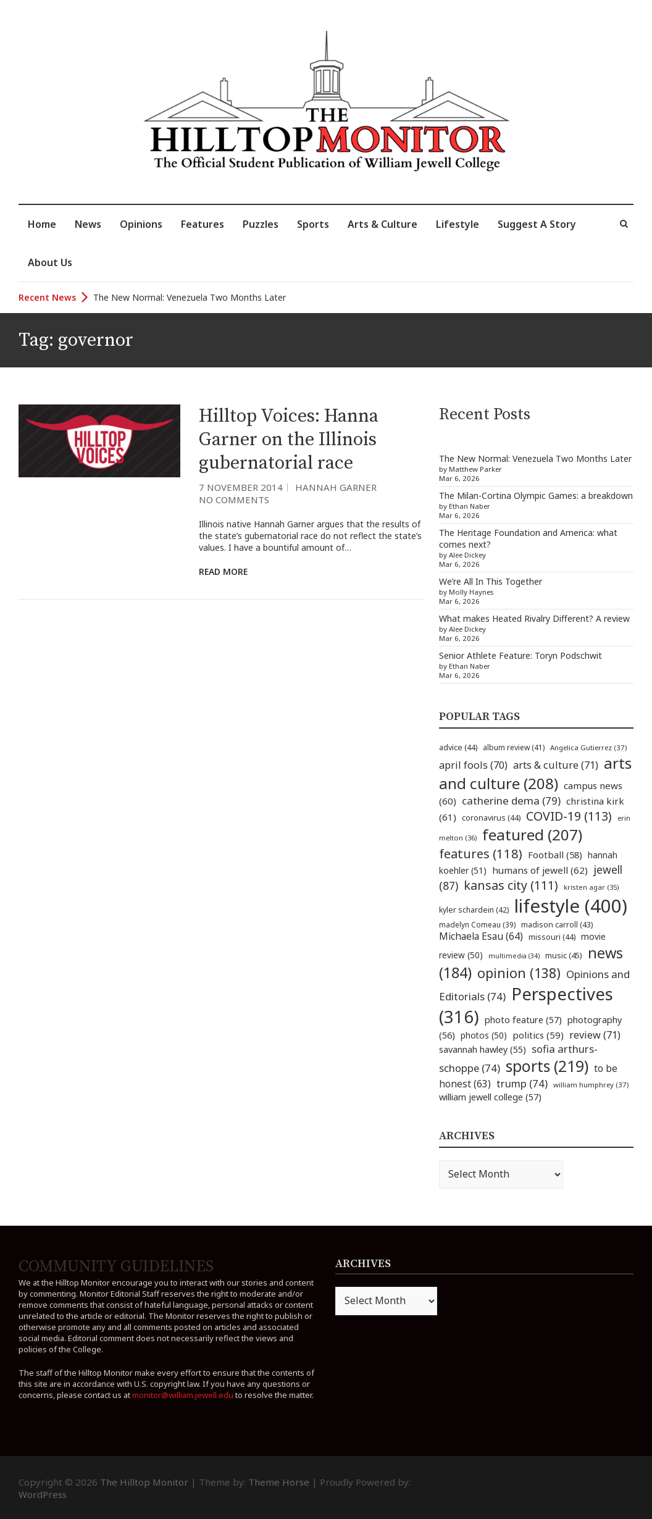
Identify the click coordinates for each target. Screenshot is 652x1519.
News (88, 224)
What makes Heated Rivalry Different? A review (534, 618)
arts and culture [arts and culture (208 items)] (535, 773)
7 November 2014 (241, 487)
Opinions (141, 224)
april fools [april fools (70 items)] (473, 765)
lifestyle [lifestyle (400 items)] (570, 905)
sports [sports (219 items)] (547, 1066)
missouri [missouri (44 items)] (552, 937)
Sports (313, 224)
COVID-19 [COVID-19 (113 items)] (569, 816)
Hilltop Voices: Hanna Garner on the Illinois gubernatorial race (288, 439)
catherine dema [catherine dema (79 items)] (511, 800)
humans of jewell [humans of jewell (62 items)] (540, 870)
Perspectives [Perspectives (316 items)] (526, 1005)
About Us (50, 262)
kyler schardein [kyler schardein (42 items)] (474, 910)
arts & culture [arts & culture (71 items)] (555, 765)
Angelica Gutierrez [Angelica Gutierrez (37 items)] (588, 747)
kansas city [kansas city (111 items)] (511, 885)
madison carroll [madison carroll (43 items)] (557, 924)
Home (42, 224)
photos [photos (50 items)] (484, 1035)
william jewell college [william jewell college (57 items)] (490, 1096)
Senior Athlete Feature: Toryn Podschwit (520, 655)
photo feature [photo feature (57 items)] (523, 1019)
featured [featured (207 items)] (532, 834)
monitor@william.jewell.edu (182, 1394)
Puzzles (260, 224)
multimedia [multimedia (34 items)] (514, 956)
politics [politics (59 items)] (538, 1035)
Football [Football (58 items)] (555, 854)
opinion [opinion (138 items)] (519, 973)
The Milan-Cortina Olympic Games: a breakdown (536, 495)
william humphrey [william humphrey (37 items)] (591, 1084)
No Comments (234, 499)
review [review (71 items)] (595, 1035)
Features (202, 224)
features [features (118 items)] (480, 853)
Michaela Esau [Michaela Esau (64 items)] (481, 936)
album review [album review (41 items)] (514, 747)
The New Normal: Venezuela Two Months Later (189, 297)
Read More (223, 571)
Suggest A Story (537, 224)
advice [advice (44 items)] (458, 747)
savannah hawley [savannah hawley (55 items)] (482, 1049)
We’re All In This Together (490, 581)
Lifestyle (457, 224)
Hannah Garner (336, 487)
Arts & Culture (382, 224)
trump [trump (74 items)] (522, 1083)
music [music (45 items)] (563, 955)
